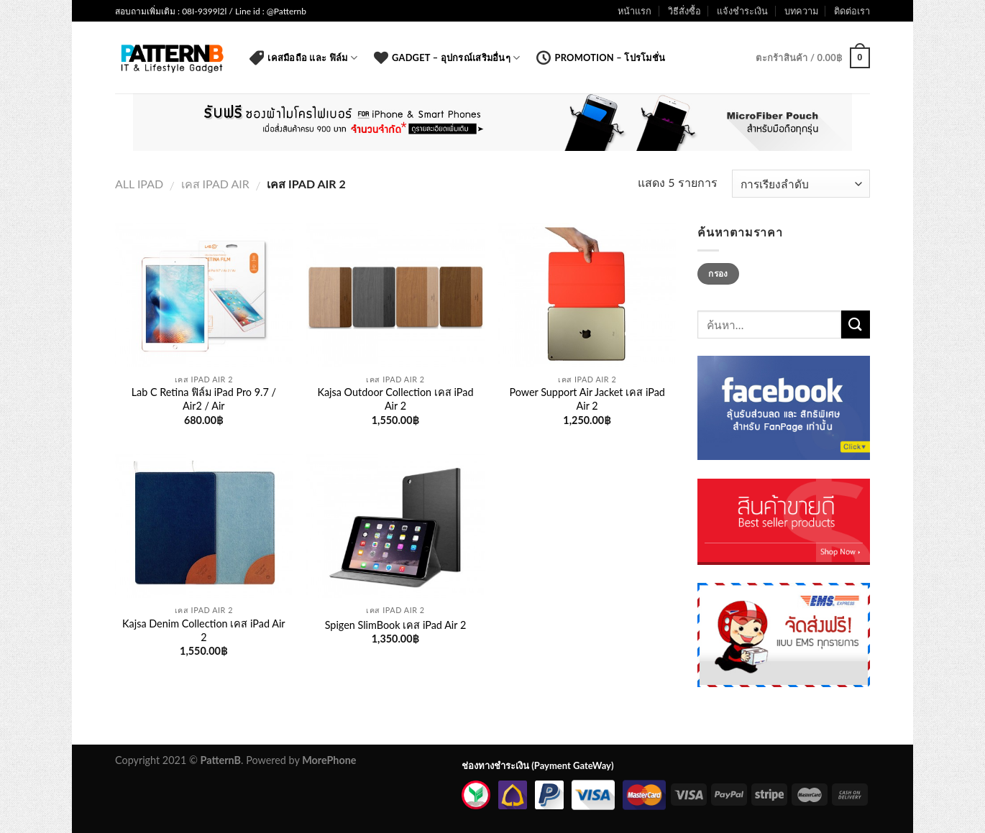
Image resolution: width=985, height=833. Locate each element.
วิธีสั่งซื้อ (684, 11)
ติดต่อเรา (852, 11)
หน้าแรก (634, 11)
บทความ (801, 11)
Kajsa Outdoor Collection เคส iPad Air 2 (395, 399)
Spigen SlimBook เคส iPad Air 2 (396, 625)
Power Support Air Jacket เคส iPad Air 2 (586, 399)
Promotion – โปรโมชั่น (600, 57)
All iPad (139, 183)
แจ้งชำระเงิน (742, 11)
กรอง (718, 273)
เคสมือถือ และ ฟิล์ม (303, 57)
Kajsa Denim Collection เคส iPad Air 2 (203, 630)
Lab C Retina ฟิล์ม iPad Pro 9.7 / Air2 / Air (204, 399)
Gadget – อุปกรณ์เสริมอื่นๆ (447, 57)
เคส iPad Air (215, 183)
